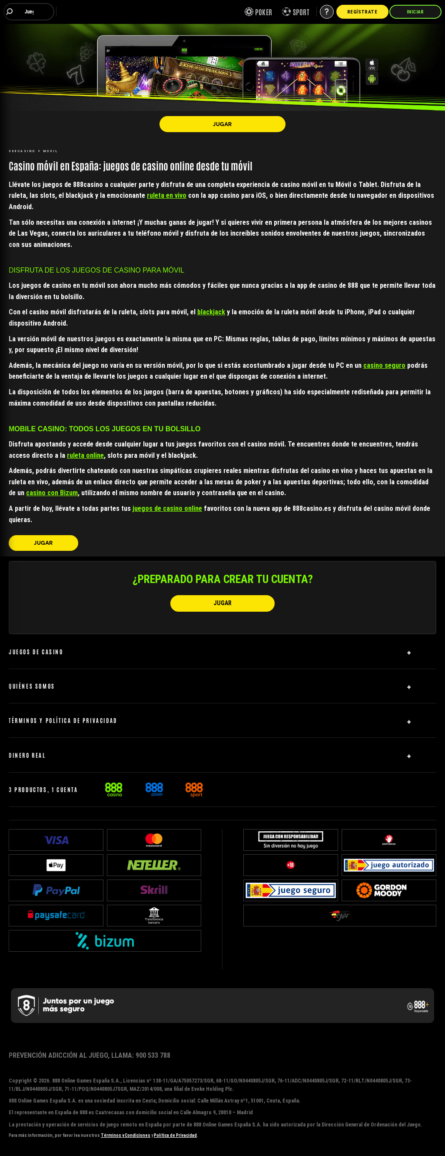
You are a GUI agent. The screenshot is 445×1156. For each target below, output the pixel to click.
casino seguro (384, 365)
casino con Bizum (52, 492)
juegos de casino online (167, 508)
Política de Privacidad (175, 1135)
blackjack (211, 311)
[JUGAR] (222, 124)
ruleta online (85, 455)
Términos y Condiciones (125, 1135)
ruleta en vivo (166, 195)
